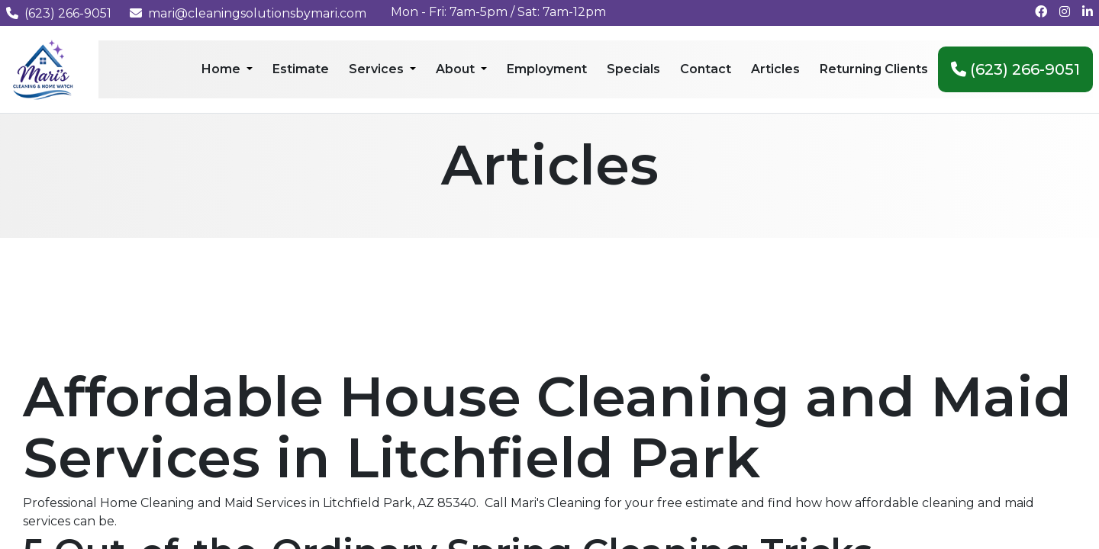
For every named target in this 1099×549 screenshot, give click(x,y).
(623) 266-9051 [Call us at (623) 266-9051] (58, 13)
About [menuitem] (457, 69)
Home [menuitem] (222, 69)
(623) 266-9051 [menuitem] (1015, 69)
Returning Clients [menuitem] (874, 69)
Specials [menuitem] (633, 69)
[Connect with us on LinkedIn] (1087, 12)
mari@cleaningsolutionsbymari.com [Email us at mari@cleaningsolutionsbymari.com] (248, 13)
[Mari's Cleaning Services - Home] (43, 68)
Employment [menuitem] (547, 69)
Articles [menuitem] (775, 69)
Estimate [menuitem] (300, 69)
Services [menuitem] (378, 69)
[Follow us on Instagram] (1064, 12)
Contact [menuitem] (705, 69)
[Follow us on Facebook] (1041, 12)
